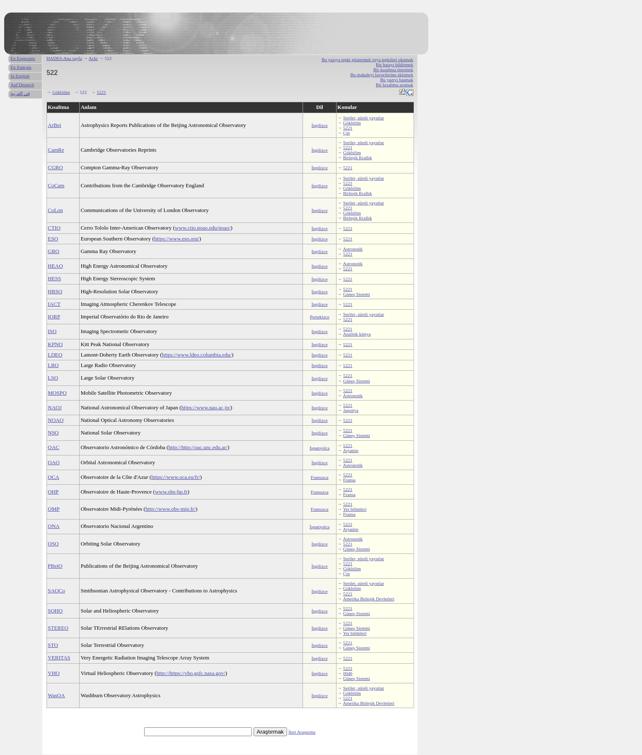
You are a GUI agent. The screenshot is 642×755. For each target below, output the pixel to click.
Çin (346, 132)
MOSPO (57, 393)
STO (53, 645)
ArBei (54, 125)
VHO (54, 673)
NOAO (56, 420)
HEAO (55, 266)
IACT (54, 304)
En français (20, 67)
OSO (53, 543)
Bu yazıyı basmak (396, 79)
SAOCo (56, 590)
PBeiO (55, 566)
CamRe (56, 150)
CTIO (54, 228)
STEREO (58, 628)
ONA (54, 526)
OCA (53, 477)
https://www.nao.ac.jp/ (205, 407)
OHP (53, 492)
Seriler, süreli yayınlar (363, 117)
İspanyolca (320, 447)
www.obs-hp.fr (171, 492)
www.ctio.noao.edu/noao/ (202, 228)
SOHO (55, 611)
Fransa (349, 479)
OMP (54, 509)
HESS (54, 278)
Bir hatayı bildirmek (394, 64)
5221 (101, 92)
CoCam (56, 185)
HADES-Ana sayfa (64, 58)
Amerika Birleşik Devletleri (368, 598)
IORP (54, 316)
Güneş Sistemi (356, 294)
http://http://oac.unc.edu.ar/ (198, 447)
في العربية (20, 93)
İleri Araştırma (301, 731)
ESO (53, 238)
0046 (347, 673)
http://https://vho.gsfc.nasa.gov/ (190, 673)
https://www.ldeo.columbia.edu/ (196, 355)
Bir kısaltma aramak (394, 84)
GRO (53, 251)
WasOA (56, 695)
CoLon (55, 210)
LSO (53, 378)
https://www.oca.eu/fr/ (175, 477)
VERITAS (59, 657)
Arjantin (350, 450)
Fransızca (320, 477)
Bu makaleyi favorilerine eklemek (381, 74)
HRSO (55, 291)
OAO (54, 462)
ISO (52, 331)
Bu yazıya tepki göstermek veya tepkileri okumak (367, 59)
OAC (53, 447)
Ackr (93, 58)
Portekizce (319, 316)
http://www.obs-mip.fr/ (170, 509)
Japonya (350, 410)
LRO (53, 365)
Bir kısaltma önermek (393, 69)
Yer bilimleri (354, 509)
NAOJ (55, 407)
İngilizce (319, 125)
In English (20, 75)
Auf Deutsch (22, 84)
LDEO (55, 355)
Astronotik (352, 248)
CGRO (55, 167)
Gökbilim (61, 92)
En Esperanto (22, 58)
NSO (53, 432)
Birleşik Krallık (357, 157)
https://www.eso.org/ (176, 238)
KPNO (55, 344)
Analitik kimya (356, 333)
